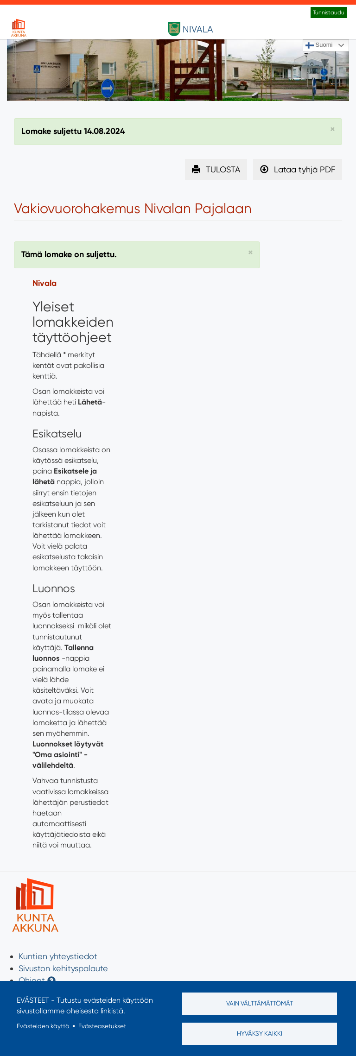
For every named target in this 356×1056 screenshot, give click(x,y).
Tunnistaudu (328, 12)
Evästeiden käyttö (43, 1026)
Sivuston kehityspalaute (63, 968)
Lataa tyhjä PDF (304, 169)
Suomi (318, 45)
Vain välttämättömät (259, 1003)
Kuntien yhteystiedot (58, 956)
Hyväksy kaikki (259, 1033)
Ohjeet (32, 980)
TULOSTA (223, 169)
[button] (332, 129)
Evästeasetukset (102, 1026)
